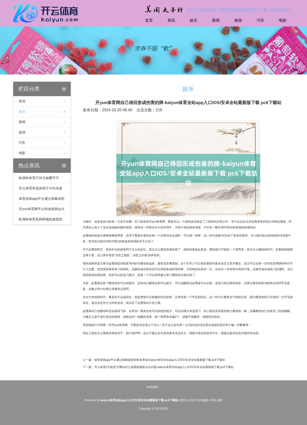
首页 (149, 20)
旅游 (238, 20)
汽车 (260, 20)
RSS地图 (202, 400)
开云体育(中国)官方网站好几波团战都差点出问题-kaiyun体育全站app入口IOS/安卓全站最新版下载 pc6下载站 (164, 367)
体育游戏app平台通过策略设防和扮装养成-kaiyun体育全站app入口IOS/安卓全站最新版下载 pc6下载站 (159, 360)
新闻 (216, 20)
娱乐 (193, 20)
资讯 (171, 20)
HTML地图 (216, 400)
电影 (283, 20)
